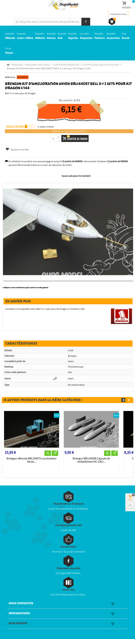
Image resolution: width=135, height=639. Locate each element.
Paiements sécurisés (68, 568)
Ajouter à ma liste (17, 149)
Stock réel (68, 590)
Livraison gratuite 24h (68, 525)
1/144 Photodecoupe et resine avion (100, 64)
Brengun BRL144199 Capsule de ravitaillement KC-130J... (91, 460)
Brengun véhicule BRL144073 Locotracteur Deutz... (32, 460)
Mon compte (18, 623)
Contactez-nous (118, 14)
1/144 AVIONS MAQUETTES (66, 64)
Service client (68, 547)
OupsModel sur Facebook (68, 504)
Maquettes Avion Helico (38, 64)
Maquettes (17, 64)
